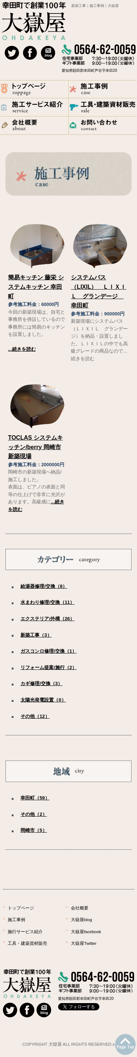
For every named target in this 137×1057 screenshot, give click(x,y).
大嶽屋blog (81, 919)
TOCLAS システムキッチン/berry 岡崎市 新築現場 (35, 447)
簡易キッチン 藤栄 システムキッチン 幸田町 (36, 286)
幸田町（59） (34, 798)
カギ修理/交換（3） (41, 683)
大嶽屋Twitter (83, 943)
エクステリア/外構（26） (47, 618)
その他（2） (33, 814)
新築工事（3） (36, 635)
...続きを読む (22, 349)
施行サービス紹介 (25, 932)
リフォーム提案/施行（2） (48, 667)
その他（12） (34, 716)
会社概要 (79, 908)
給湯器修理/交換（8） (43, 586)
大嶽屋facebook (86, 932)
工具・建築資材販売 (27, 943)
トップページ (21, 908)
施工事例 (16, 919)
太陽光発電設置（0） (43, 700)
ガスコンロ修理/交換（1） (48, 651)
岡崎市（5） (33, 830)
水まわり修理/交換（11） (47, 602)
